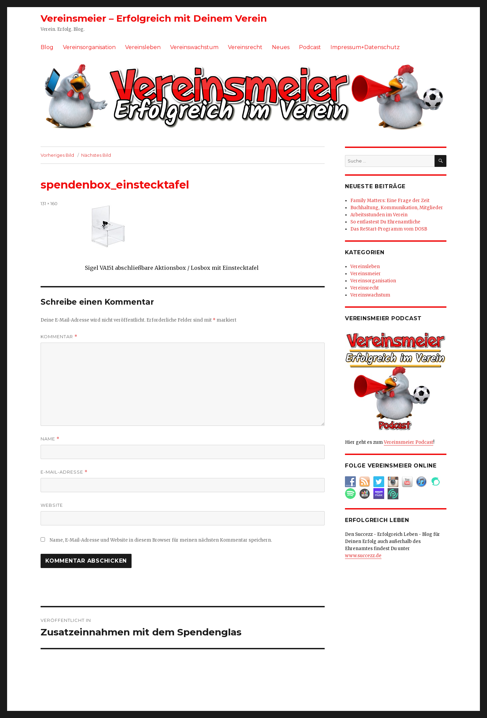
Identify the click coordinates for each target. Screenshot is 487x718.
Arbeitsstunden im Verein (379, 215)
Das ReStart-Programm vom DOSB (388, 229)
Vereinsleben (143, 47)
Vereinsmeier (365, 274)
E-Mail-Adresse (64, 472)
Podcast (310, 47)
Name (50, 439)
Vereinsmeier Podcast (408, 442)
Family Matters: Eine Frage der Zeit (390, 200)
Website (52, 505)
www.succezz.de (363, 556)
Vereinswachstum (194, 47)
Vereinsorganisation (89, 47)
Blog (47, 47)
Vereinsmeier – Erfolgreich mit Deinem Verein (154, 18)
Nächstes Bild (96, 155)
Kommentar (59, 337)
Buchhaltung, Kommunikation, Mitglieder (396, 208)
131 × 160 (49, 203)
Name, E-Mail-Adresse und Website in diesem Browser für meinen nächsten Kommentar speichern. (161, 540)
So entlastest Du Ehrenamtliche (385, 222)
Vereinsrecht (245, 47)
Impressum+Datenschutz (365, 47)
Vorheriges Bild (57, 155)
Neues (280, 47)
